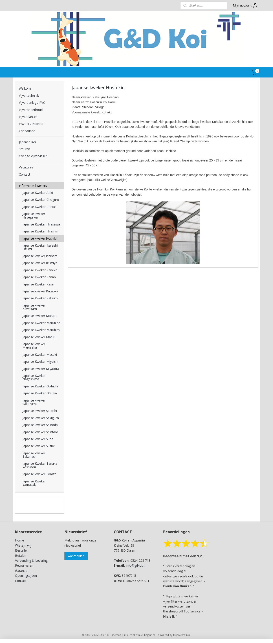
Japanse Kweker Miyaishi (40, 361)
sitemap (116, 634)
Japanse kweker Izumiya (39, 263)
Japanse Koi (27, 142)
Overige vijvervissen (33, 156)
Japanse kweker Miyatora (40, 369)
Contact (24, 174)
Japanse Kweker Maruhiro (41, 330)
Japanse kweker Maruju (39, 337)
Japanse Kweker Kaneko (39, 270)
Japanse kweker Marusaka (33, 345)
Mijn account (245, 5)
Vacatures (26, 167)
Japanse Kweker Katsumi (40, 298)
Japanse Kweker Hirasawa (41, 224)
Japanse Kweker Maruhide (41, 323)
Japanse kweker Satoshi (39, 411)
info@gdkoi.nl (135, 565)
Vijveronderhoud (31, 110)
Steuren (24, 149)
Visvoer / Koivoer (31, 124)
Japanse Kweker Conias (39, 207)
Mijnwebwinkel (182, 634)
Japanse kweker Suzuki (38, 446)
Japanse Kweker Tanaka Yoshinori (39, 465)
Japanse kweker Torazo (39, 474)
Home (19, 540)
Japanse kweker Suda (37, 439)
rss (126, 634)
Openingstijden (26, 575)
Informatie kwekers (33, 185)
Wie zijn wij (23, 545)
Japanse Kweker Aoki (37, 192)
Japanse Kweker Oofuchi (40, 386)
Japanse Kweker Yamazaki (34, 483)
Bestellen (22, 550)
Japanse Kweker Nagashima (34, 377)
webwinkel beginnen (143, 634)
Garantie (21, 570)
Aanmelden (76, 556)
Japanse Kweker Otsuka (39, 393)
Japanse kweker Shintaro (40, 432)
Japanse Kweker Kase (38, 284)
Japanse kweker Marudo (39, 316)
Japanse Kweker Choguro (40, 199)
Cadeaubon (27, 131)
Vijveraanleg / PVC (32, 102)
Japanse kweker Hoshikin (40, 238)
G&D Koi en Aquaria (35, 502)
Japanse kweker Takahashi (33, 455)
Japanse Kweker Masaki (39, 354)
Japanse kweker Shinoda (40, 425)
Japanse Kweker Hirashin (40, 231)
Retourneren (24, 565)
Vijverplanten (28, 117)
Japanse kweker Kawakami (33, 307)
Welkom (25, 88)
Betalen (20, 555)
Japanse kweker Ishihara (39, 256)
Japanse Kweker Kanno (39, 277)
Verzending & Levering (31, 560)
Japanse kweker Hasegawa (33, 215)
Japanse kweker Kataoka (40, 291)
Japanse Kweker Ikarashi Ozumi (40, 247)
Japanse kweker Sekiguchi (40, 418)
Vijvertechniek (29, 95)
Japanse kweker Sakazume (33, 402)
